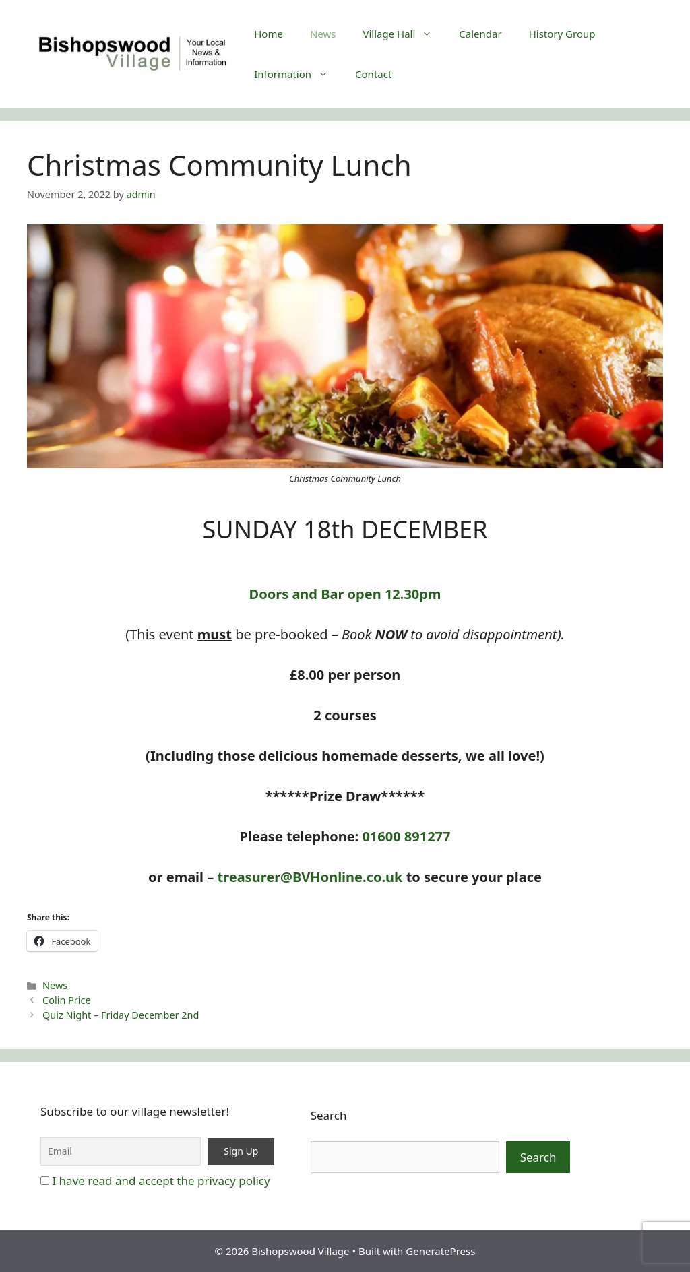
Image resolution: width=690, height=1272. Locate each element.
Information (298, 74)
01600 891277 (406, 836)
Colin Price (66, 1000)
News (323, 33)
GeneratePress (440, 1251)
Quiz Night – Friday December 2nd (120, 1015)
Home (268, 33)
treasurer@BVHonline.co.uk (309, 877)
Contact (373, 74)
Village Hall (404, 33)
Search (329, 1115)
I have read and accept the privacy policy (161, 1180)
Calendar (480, 33)
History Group (562, 33)
